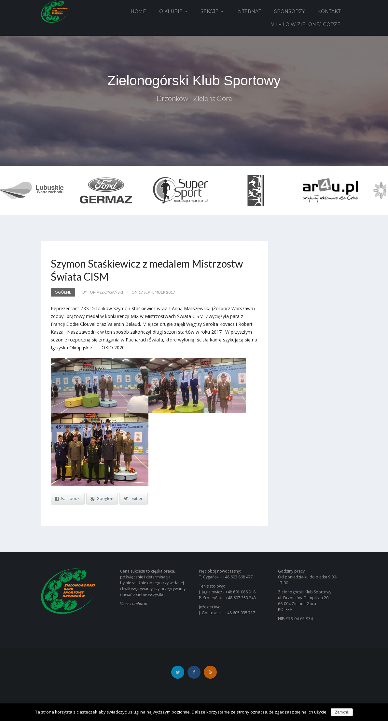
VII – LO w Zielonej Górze (305, 24)
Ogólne (63, 292)
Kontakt (329, 11)
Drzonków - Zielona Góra (194, 98)
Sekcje (209, 11)
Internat (248, 11)
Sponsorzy (289, 11)
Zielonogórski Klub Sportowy (194, 80)
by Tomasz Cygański (102, 292)
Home (138, 11)
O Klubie (171, 11)
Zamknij (342, 712)
